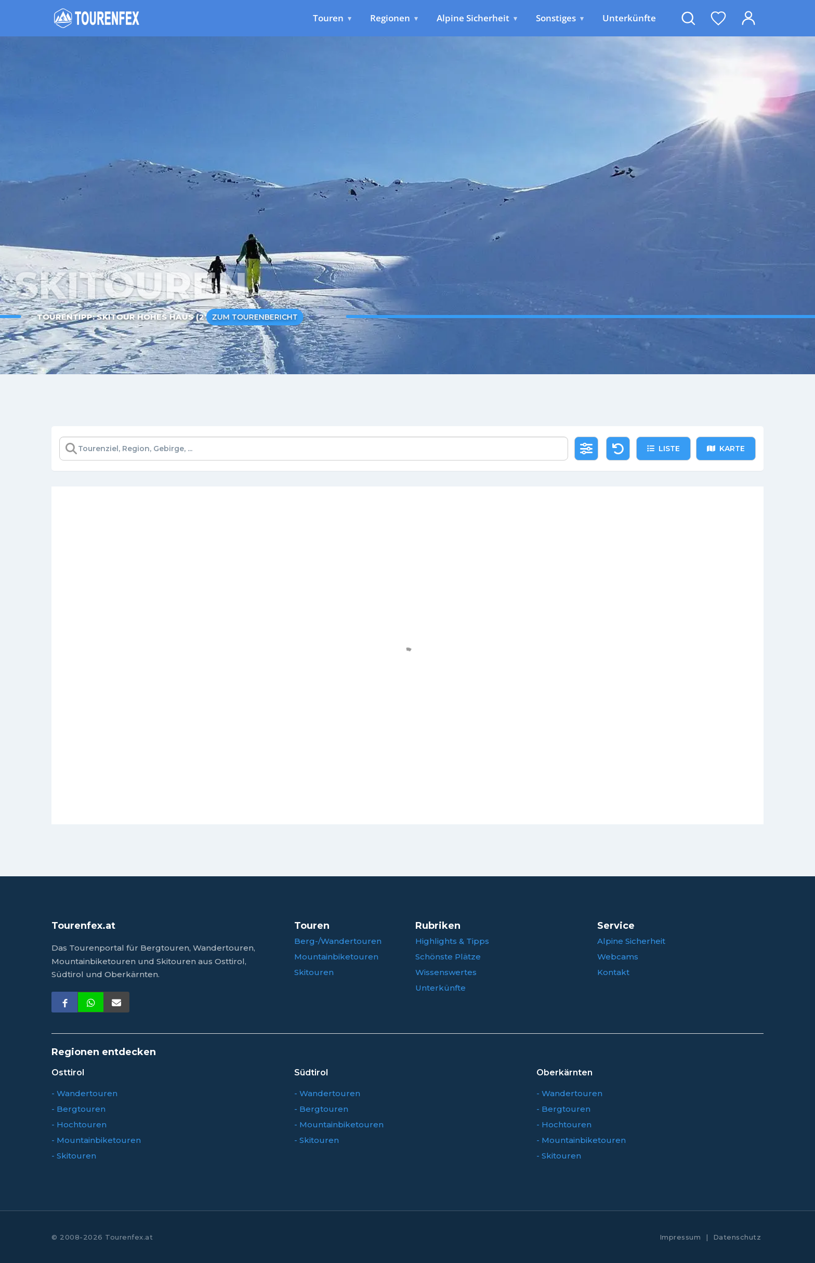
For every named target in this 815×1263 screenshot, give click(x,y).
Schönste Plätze (448, 957)
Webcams (617, 957)
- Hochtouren (79, 1124)
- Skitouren (73, 1156)
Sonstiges (560, 18)
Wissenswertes (446, 972)
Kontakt (613, 972)
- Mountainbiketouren (96, 1140)
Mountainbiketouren (336, 957)
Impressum (680, 1237)
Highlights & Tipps (452, 941)
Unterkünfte (629, 18)
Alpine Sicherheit (477, 18)
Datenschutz (737, 1237)
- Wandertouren (84, 1093)
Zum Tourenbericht (242, 317)
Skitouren (314, 972)
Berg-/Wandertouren (338, 941)
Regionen (394, 18)
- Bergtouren (78, 1109)
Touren (332, 18)
